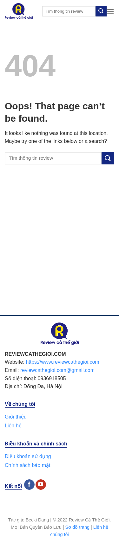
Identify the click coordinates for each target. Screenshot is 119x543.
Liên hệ (13, 425)
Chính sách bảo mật (27, 465)
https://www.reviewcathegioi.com (62, 362)
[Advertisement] (59, 246)
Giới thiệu (16, 416)
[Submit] (101, 11)
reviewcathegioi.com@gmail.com (57, 370)
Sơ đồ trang (77, 527)
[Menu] (110, 11)
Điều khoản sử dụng (28, 456)
